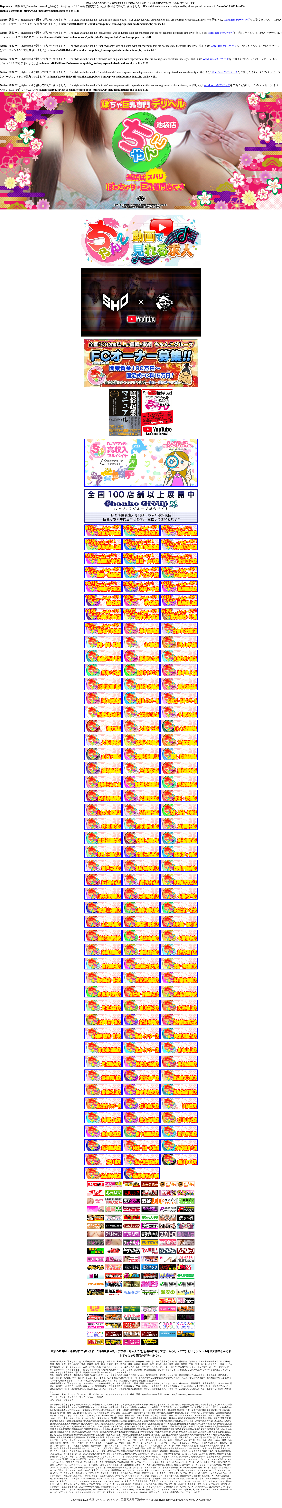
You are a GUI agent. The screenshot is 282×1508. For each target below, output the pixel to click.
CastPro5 (204, 1499)
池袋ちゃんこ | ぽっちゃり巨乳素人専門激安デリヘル (121, 1499)
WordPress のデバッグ (237, 19)
